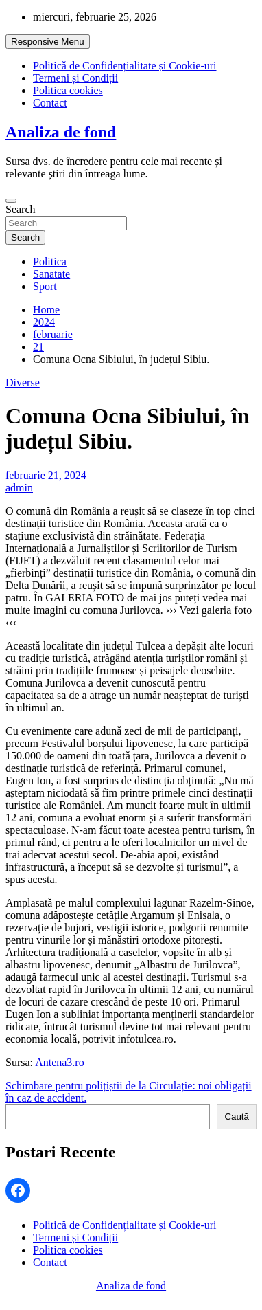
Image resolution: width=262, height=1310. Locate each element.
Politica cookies (68, 90)
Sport (45, 286)
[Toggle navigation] (10, 201)
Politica (50, 261)
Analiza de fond (60, 132)
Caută (236, 1116)
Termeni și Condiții (75, 78)
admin (19, 487)
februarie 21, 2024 (45, 475)
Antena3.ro (59, 1062)
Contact (50, 103)
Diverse (22, 382)
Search (20, 209)
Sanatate (51, 274)
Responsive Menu (47, 41)
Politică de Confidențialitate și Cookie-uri (125, 65)
